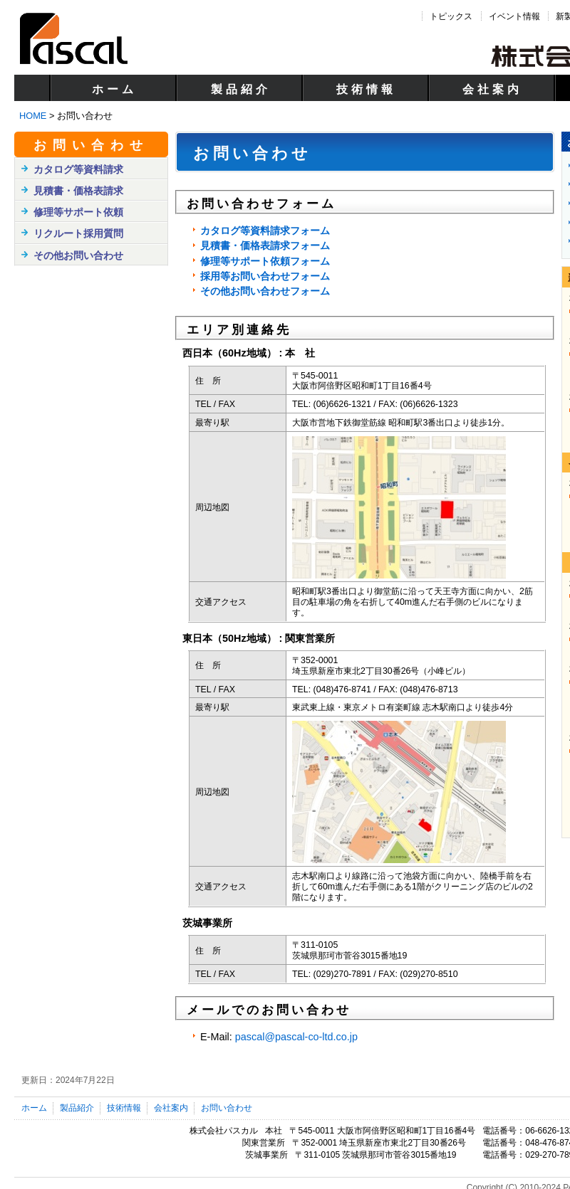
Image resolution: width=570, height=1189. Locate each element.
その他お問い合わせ (78, 255)
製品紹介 (241, 89)
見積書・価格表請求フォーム (265, 245)
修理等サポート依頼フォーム (265, 261)
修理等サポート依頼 (78, 212)
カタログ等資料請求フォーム (265, 230)
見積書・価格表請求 (78, 190)
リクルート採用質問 (78, 233)
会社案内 (492, 89)
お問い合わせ (91, 145)
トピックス (451, 16)
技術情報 (366, 89)
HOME (32, 115)
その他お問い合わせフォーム (265, 291)
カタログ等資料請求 (78, 169)
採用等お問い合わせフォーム (265, 276)
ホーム (114, 89)
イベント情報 (514, 16)
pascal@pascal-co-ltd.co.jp (296, 1036)
